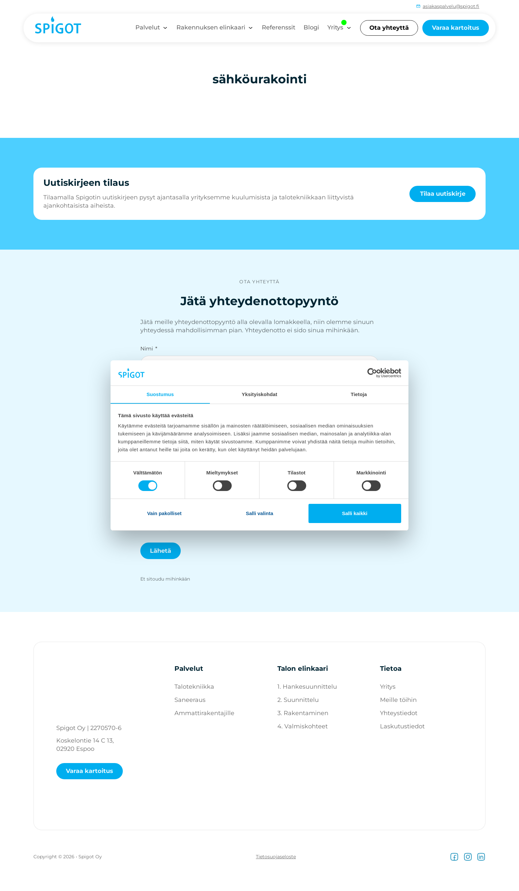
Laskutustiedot (402, 726)
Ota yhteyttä (389, 27)
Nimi (146, 348)
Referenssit (278, 27)
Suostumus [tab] (160, 394)
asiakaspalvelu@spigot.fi (451, 6)
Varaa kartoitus (455, 27)
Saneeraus (190, 700)
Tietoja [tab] (359, 394)
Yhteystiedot (398, 713)
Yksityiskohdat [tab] (259, 394)
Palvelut (147, 27)
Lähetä (160, 550)
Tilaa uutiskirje (442, 193)
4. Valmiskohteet (302, 726)
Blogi (311, 27)
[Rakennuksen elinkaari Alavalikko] (251, 28)
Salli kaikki (354, 513)
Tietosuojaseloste (276, 856)
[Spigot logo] (54, 27)
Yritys (335, 27)
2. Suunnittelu (298, 700)
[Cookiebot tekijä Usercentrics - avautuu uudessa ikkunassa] (372, 373)
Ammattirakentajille (204, 713)
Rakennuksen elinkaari (210, 27)
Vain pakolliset (164, 513)
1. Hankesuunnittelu (307, 686)
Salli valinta (259, 513)
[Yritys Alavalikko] (349, 28)
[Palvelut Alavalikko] (165, 28)
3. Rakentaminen (302, 713)
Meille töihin (398, 700)
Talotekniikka (194, 686)
